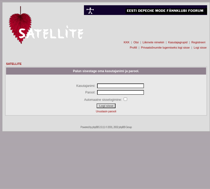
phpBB (95, 127)
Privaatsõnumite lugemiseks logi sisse (165, 47)
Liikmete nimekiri (153, 42)
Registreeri (198, 42)
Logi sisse (200, 47)
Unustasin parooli (106, 111)
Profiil (133, 47)
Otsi (136, 42)
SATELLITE (14, 63)
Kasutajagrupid (177, 42)
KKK (126, 42)
